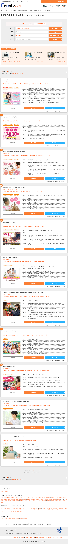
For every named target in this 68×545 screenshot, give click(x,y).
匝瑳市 (26, 500)
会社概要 (42, 537)
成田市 (64, 497)
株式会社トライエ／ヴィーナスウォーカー (10, 118)
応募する (55, 108)
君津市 (50, 499)
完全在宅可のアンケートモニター (10, 80)
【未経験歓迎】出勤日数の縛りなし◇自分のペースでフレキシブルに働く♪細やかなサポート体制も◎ (26, 296)
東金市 (5, 499)
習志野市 (13, 499)
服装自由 (7, 491)
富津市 (54, 499)
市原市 (24, 499)
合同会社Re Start (6, 403)
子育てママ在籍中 (47, 509)
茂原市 (60, 497)
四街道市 (2, 491)
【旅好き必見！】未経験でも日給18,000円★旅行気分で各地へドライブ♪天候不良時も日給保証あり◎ (26, 370)
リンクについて (8, 537)
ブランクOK (40, 509)
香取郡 (52, 500)
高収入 (2, 508)
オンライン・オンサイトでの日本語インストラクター (15, 436)
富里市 (17, 500)
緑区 (24, 497)
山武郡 (56, 500)
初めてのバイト (14, 509)
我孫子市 (37, 499)
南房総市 (22, 500)
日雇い (20, 508)
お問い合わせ (48, 537)
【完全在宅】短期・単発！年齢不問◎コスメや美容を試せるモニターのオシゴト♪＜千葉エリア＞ (25, 226)
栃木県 (5, 518)
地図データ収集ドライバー (9, 366)
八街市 (5, 500)
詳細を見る (33, 108)
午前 (66, 509)
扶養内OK (44, 508)
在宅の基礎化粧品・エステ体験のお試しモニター (14, 187)
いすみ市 (38, 500)
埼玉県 (13, 518)
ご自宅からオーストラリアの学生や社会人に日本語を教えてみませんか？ (19, 440)
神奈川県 (26, 518)
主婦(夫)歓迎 (25, 509)
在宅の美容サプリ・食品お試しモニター (12, 117)
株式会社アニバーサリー (7, 332)
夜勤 (5, 511)
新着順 (21, 73)
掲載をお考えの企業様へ (57, 537)
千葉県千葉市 (3, 497)
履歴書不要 (49, 508)
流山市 (28, 499)
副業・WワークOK (63, 508)
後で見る (58, 6)
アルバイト (10, 511)
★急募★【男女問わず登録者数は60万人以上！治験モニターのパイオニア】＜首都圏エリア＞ (24, 261)
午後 (2, 511)
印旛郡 (48, 500)
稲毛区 (17, 497)
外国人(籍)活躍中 (33, 509)
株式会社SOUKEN (6, 259)
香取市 (30, 500)
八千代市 (33, 499)
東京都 (21, 518)
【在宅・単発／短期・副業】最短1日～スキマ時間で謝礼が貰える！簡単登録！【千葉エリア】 (24, 121)
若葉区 (21, 497)
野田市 (56, 497)
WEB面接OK (55, 508)
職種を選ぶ (55, 32)
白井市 (13, 500)
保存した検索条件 (45, 6)
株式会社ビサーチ (6, 153)
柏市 (17, 499)
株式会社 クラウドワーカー (8, 81)
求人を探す (52, 5)
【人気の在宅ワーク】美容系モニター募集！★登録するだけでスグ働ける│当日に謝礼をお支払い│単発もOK (27, 83)
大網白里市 (44, 500)
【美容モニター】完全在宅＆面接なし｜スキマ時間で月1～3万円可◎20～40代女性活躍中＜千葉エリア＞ (27, 155)
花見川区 (12, 497)
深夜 (63, 509)
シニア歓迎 (8, 509)
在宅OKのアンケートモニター (9, 222)
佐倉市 (2, 499)
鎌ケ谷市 (46, 499)
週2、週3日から (32, 508)
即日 (37, 508)
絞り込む (55, 39)
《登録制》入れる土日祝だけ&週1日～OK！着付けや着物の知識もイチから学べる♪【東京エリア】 (25, 335)
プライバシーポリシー (30, 537)
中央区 (8, 497)
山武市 (34, 500)
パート (14, 511)
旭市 (9, 499)
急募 (40, 508)
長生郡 (60, 500)
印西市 (9, 500)
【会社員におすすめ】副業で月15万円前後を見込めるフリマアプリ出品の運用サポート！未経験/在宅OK (26, 405)
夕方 (60, 509)
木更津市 (48, 497)
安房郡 (2, 502)
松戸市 (52, 497)
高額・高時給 (7, 508)
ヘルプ (37, 537)
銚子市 (32, 497)
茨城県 (2, 518)
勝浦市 (20, 499)
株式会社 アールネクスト (7, 294)
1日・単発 (13, 508)
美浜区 (28, 497)
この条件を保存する (40, 23)
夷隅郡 (64, 500)
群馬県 (9, 518)
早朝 (53, 509)
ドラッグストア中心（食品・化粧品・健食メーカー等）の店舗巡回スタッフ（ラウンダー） (23, 292)
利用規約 (22, 537)
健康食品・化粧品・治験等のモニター (11, 257)
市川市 (36, 497)
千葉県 (17, 518)
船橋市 (39, 497)
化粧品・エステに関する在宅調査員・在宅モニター (14, 151)
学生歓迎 (20, 509)
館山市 (43, 497)
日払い (3, 509)
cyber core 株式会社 (6, 368)
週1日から (25, 508)
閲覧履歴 (64, 6)
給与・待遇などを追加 (55, 35)
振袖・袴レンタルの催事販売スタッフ (11, 331)
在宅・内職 (19, 511)
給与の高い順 (15, 73)
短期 (17, 508)
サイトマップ (16, 537)
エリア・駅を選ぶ (55, 28)
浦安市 (58, 499)
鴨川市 (42, 499)
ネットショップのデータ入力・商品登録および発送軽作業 (16, 401)
